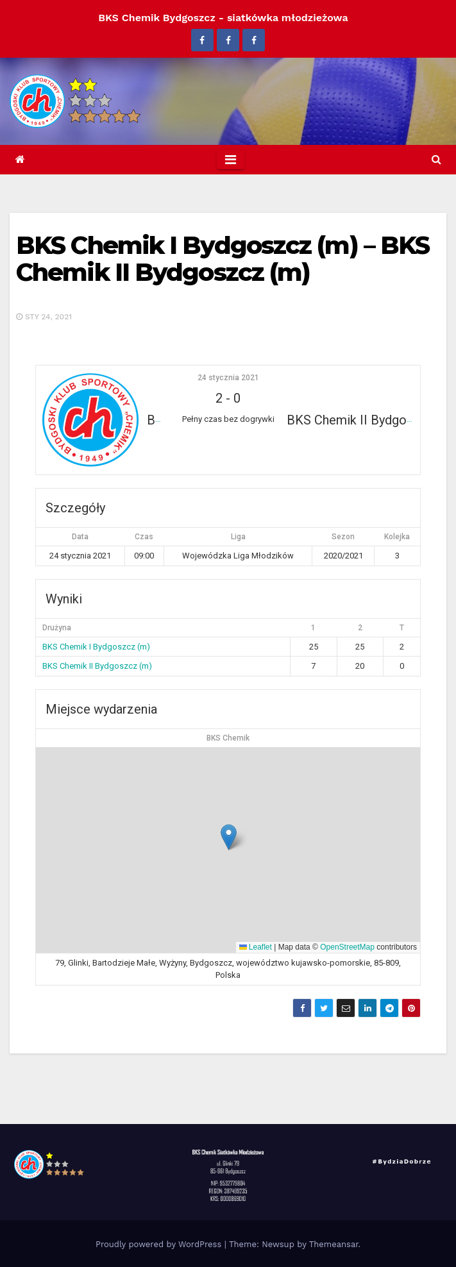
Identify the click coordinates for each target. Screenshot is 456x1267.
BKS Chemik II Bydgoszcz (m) (97, 666)
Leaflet (255, 947)
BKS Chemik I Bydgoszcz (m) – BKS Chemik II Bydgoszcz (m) (222, 258)
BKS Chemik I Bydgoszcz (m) (96, 646)
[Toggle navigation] (230, 159)
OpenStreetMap (347, 947)
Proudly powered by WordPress (160, 1244)
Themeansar (334, 1244)
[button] (436, 159)
